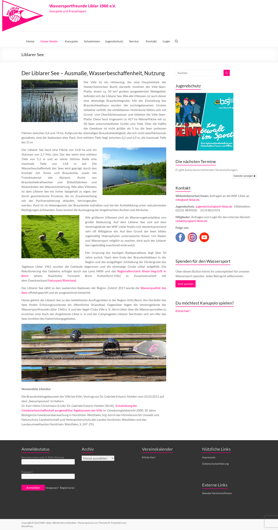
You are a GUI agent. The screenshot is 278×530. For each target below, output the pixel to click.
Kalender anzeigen (244, 176)
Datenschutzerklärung (215, 463)
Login (166, 41)
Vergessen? (52, 487)
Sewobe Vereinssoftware (217, 493)
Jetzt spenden (185, 283)
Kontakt (151, 41)
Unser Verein (49, 41)
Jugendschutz (114, 41)
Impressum (208, 457)
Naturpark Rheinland (62, 280)
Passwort (27, 472)
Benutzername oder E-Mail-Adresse (42, 457)
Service (134, 41)
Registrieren (67, 487)
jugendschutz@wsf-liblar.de (214, 206)
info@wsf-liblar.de (187, 199)
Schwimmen (92, 41)
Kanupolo (71, 41)
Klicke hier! (182, 311)
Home (30, 41)
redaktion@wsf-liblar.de (191, 221)
